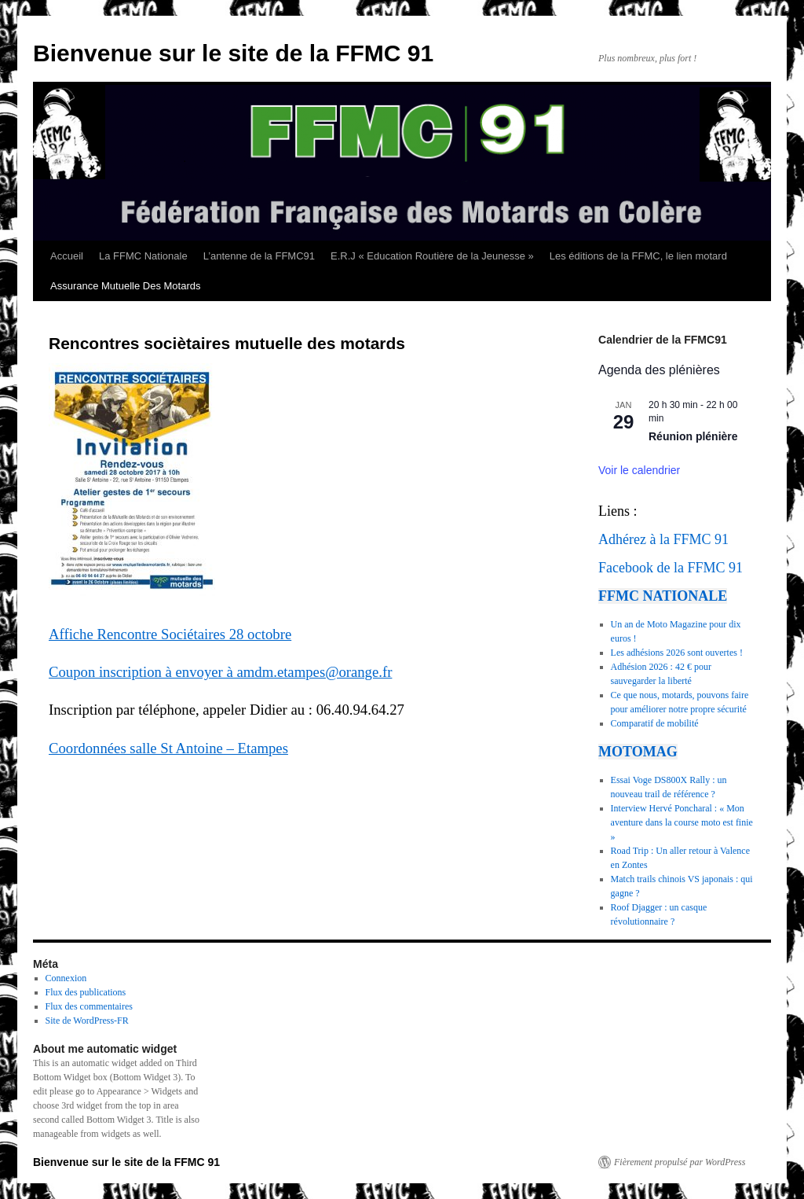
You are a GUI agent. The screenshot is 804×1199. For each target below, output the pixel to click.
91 (721, 539)
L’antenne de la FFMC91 (259, 256)
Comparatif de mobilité (655, 723)
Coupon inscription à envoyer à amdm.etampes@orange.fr (220, 672)
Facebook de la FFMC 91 (670, 568)
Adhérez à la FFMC (654, 539)
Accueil (66, 256)
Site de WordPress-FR (87, 1020)
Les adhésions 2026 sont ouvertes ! (677, 652)
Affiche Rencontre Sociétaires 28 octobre (170, 634)
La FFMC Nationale (143, 256)
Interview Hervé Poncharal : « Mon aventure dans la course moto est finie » (682, 822)
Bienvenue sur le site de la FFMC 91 (233, 53)
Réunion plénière (693, 436)
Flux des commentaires (89, 1006)
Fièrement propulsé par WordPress (679, 1162)
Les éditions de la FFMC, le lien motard (638, 256)
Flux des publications (86, 992)
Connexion (66, 978)
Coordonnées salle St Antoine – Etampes (168, 748)
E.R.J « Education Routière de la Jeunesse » (432, 256)
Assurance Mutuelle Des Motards (125, 286)
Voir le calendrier (639, 470)
